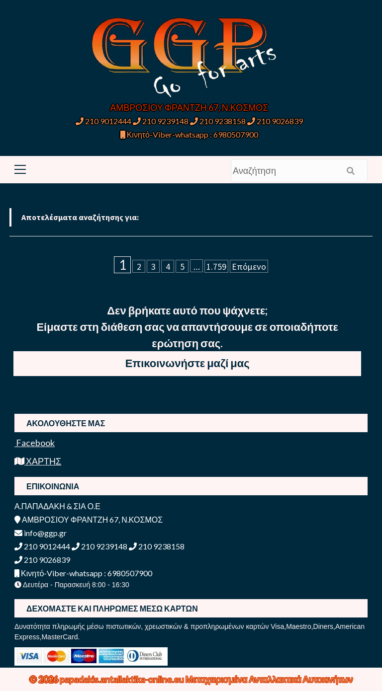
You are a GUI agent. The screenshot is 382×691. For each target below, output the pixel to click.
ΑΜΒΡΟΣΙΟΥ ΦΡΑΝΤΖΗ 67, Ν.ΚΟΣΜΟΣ (189, 107)
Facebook (34, 442)
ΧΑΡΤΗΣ (37, 461)
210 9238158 (218, 121)
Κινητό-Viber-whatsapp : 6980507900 (189, 134)
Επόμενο (249, 266)
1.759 (216, 266)
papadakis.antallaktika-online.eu (123, 679)
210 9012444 (103, 121)
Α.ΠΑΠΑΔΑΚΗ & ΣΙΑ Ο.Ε (57, 506)
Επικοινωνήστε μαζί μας (187, 363)
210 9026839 (275, 121)
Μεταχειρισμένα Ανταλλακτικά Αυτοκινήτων (269, 679)
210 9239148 (161, 121)
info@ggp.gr (40, 532)
